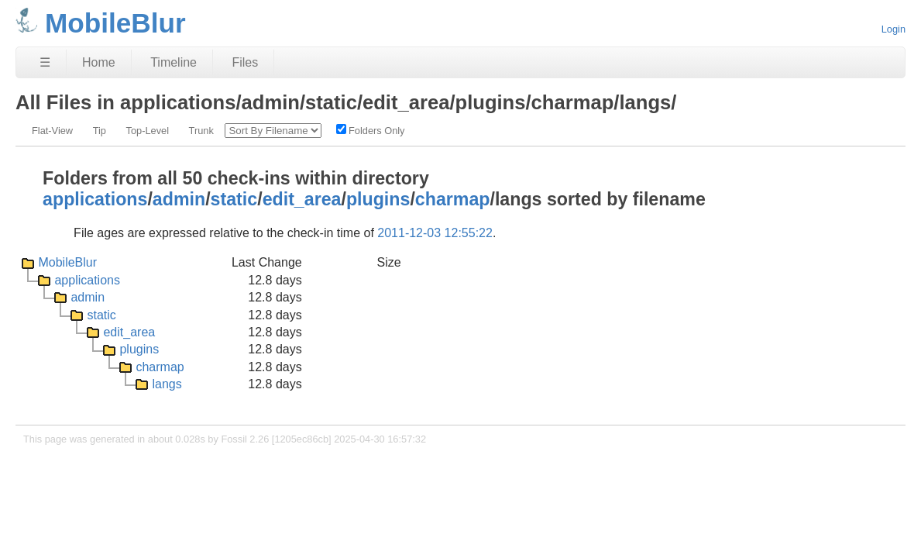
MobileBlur (67, 262)
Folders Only (370, 130)
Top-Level (148, 130)
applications (95, 199)
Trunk (201, 130)
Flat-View (52, 130)
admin (179, 199)
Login (893, 29)
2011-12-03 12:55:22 (435, 232)
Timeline (173, 62)
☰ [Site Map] (45, 62)
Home (98, 62)
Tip (99, 130)
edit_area (302, 199)
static (234, 199)
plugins (378, 199)
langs (166, 384)
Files (245, 62)
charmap (452, 199)
